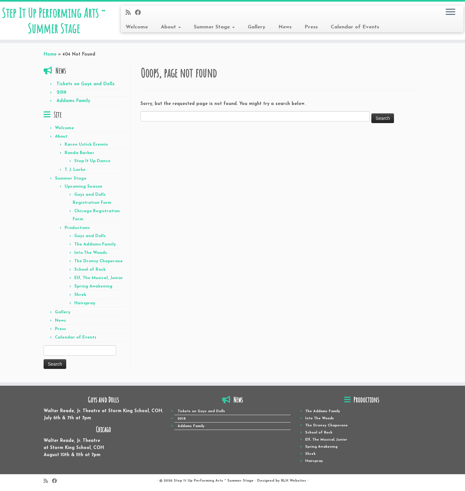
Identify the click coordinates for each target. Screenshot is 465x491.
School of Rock (90, 269)
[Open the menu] (450, 12)
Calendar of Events (355, 27)
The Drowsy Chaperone (98, 261)
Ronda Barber (79, 153)
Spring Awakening (93, 286)
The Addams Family (95, 244)
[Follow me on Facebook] (140, 13)
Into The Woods (90, 253)
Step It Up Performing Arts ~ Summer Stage (54, 20)
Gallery (256, 27)
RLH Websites (293, 481)
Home (50, 54)
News (285, 27)
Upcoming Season (83, 186)
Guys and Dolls (90, 236)
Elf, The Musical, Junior (98, 278)
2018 (62, 92)
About (171, 27)
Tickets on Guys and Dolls (86, 84)
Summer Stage (214, 27)
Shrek (80, 295)
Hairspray (84, 303)
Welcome (137, 27)
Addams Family (73, 101)
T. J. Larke (75, 170)
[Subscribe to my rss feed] (130, 13)
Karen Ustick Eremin (86, 144)
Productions (77, 228)
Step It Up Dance (92, 161)
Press (311, 27)
